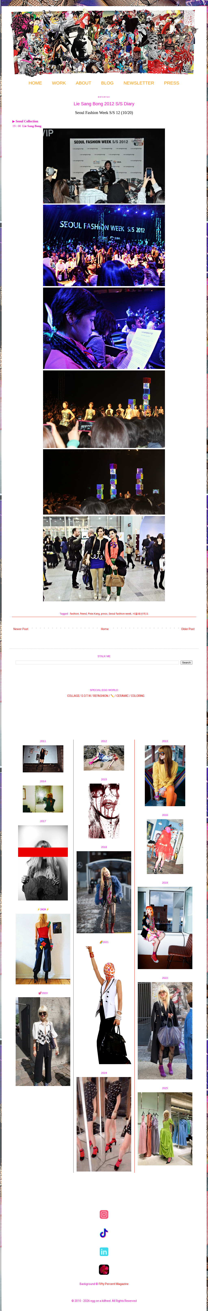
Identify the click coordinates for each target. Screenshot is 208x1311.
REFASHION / (101, 695)
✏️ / (113, 695)
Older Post (188, 629)
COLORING (137, 695)
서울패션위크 (140, 613)
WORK (59, 83)
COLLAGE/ (74, 695)
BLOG (107, 83)
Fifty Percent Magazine (114, 1284)
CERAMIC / (123, 695)
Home (105, 629)
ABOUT (83, 83)
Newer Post (20, 629)
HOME (35, 83)
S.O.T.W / (87, 695)
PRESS (171, 83)
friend (83, 613)
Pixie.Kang (94, 613)
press (104, 613)
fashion (74, 613)
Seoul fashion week (120, 613)
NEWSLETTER (139, 83)
